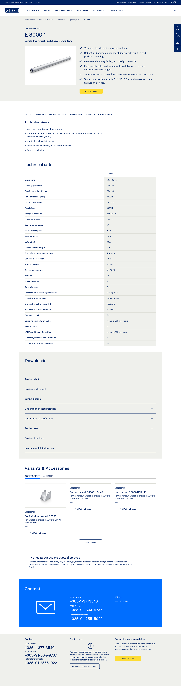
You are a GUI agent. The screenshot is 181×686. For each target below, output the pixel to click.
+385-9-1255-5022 (86, 618)
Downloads (75, 114)
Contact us (91, 91)
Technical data (57, 114)
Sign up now (128, 658)
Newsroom (132, 2)
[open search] (175, 10)
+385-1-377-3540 (39, 647)
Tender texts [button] (89, 428)
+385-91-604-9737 (41, 655)
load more (90, 542)
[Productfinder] (177, 28)
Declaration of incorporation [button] (89, 408)
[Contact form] (177, 42)
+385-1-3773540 (84, 601)
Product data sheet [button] (89, 389)
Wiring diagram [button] (89, 398)
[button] (158, 2)
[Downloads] (177, 49)
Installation (99, 10)
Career (148, 2)
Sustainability (121, 2)
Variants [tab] (48, 476)
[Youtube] (174, 2)
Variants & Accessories (98, 114)
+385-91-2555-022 (41, 663)
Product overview (35, 114)
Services (116, 10)
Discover (31, 10)
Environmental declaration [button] (89, 448)
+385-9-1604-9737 (86, 610)
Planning (82, 10)
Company (141, 2)
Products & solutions (57, 10)
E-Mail (32, 567)
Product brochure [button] (89, 438)
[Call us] (177, 35)
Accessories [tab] (32, 476)
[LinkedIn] (172, 2)
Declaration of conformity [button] (89, 418)
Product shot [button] (89, 379)
